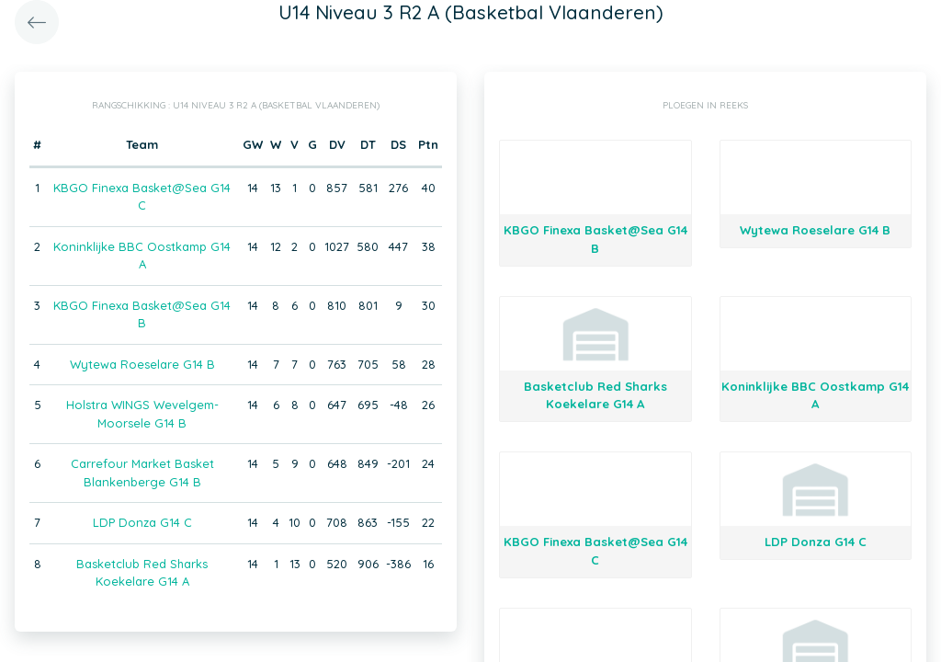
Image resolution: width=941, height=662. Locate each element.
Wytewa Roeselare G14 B (142, 364)
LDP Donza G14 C (142, 522)
